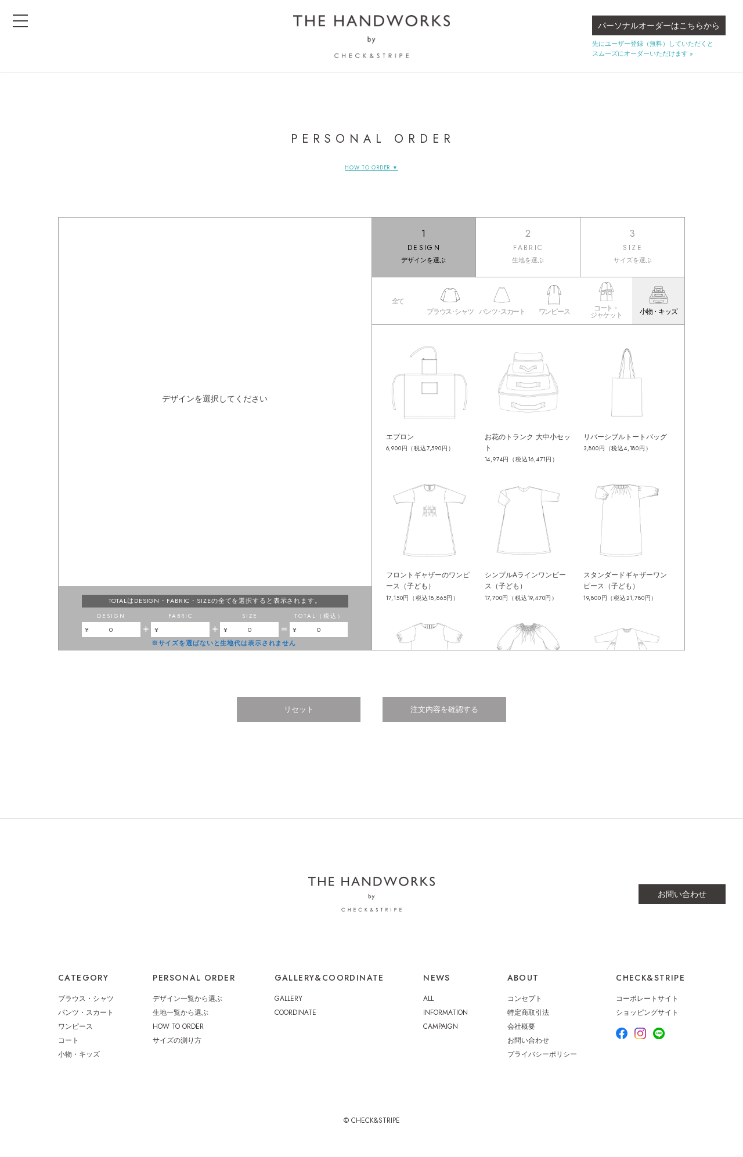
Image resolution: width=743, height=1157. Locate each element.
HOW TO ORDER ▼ (371, 167)
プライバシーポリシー (542, 1060)
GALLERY (288, 1005)
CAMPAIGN (440, 1033)
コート (68, 1047)
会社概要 (521, 1033)
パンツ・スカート (86, 1019)
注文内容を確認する (448, 717)
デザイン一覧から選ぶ (187, 1005)
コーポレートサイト (647, 1005)
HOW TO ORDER (178, 1033)
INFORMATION (445, 1019)
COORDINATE (295, 1019)
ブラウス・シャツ (86, 1005)
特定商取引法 (528, 1019)
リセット (295, 717)
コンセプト (524, 1005)
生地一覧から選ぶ (180, 1019)
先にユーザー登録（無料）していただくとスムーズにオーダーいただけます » (652, 55)
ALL (428, 1005)
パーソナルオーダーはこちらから (659, 32)
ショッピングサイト (647, 1019)
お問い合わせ (682, 900)
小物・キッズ (79, 1060)
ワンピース (75, 1033)
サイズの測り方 (177, 1047)
